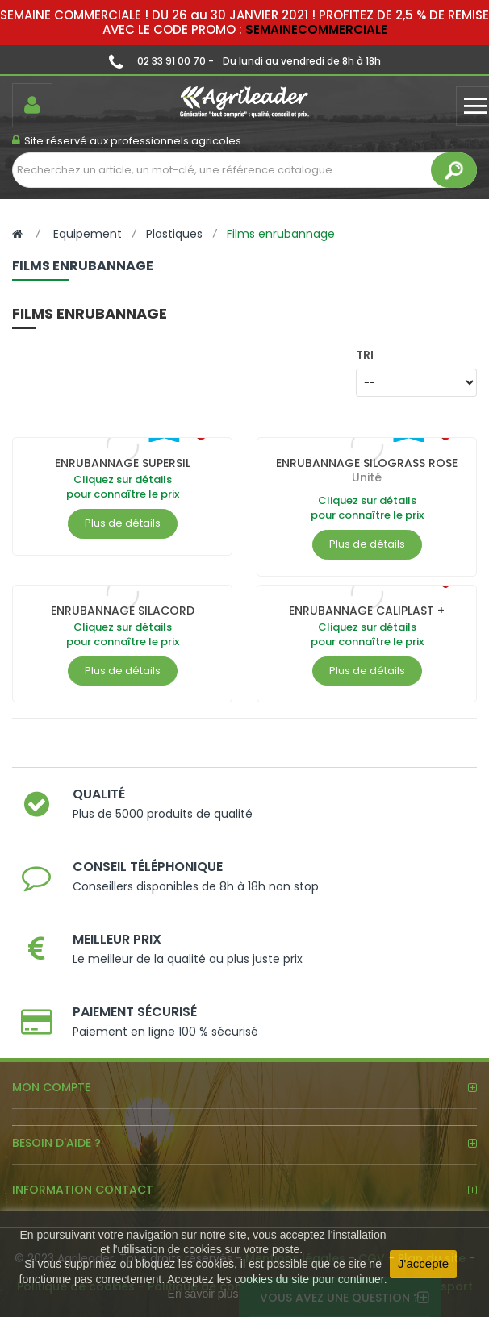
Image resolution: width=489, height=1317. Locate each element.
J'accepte (423, 1263)
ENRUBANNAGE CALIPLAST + (367, 610)
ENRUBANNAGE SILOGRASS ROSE (367, 463)
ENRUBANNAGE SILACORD (122, 610)
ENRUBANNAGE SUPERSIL (122, 463)
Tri (365, 354)
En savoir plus (203, 1293)
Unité (367, 477)
